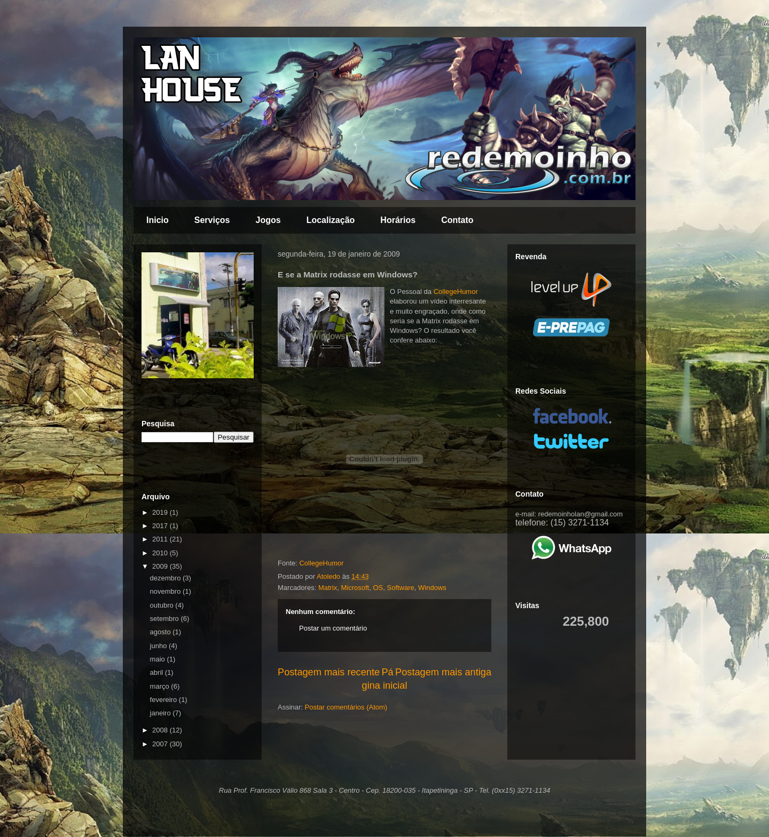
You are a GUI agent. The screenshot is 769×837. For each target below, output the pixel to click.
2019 (161, 512)
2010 (161, 553)
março (160, 686)
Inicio (157, 220)
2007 (161, 744)
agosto (161, 632)
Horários (397, 220)
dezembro (166, 578)
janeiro (161, 713)
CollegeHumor (456, 292)
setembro (165, 619)
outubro (163, 605)
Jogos (268, 220)
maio (158, 659)
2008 (161, 730)
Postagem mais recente (329, 672)
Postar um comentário (333, 628)
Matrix (327, 588)
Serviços (212, 220)
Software (400, 588)
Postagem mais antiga (443, 672)
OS (378, 588)
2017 (161, 526)
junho (159, 646)
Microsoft (355, 588)
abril (157, 672)
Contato (457, 220)
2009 (161, 566)
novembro (166, 591)
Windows (432, 588)
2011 (161, 539)
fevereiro (164, 700)
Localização (331, 220)
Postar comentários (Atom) (346, 707)
